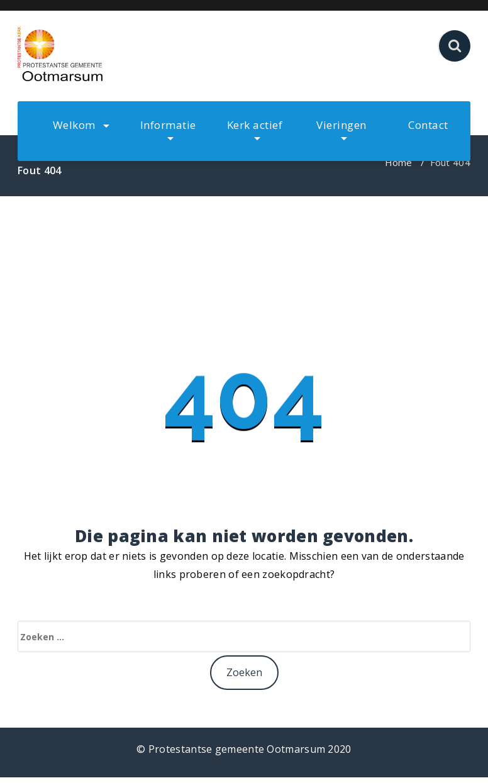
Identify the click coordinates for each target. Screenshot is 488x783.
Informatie (168, 129)
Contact (428, 125)
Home (399, 162)
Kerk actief (255, 129)
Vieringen (341, 129)
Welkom (81, 125)
